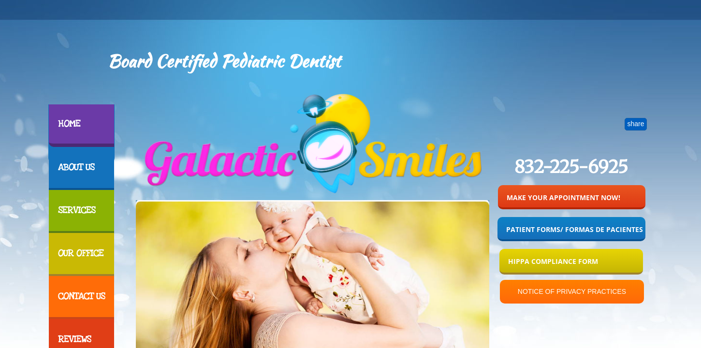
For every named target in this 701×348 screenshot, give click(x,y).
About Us (76, 167)
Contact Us (81, 296)
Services (76, 210)
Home (69, 124)
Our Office (80, 253)
